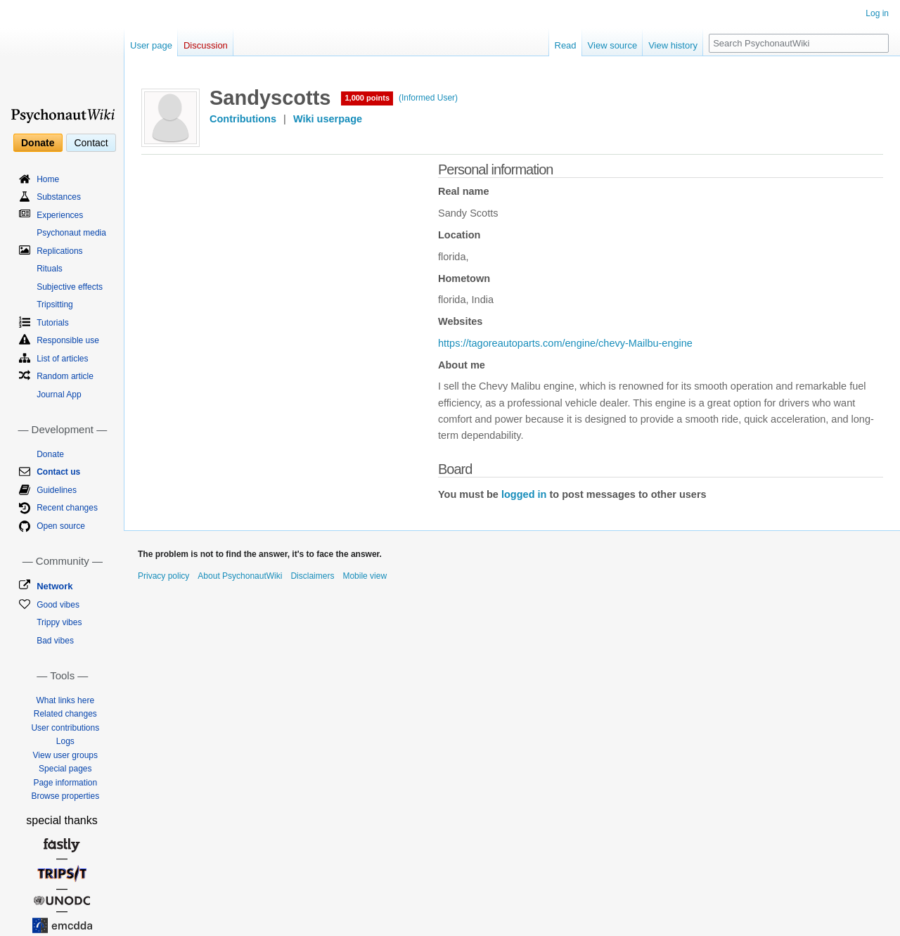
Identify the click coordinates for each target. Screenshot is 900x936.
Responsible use (68, 340)
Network (54, 586)
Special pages (65, 769)
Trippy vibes (59, 622)
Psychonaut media (71, 233)
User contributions (65, 728)
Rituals (50, 269)
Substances (59, 197)
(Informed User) (428, 98)
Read (566, 45)
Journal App (59, 394)
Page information (65, 783)
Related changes (65, 714)
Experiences (60, 215)
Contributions (243, 118)
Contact (91, 142)
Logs (65, 741)
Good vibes (58, 605)
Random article (65, 376)
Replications (59, 251)
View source (613, 45)
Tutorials (53, 323)
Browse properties (65, 796)
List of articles (62, 359)
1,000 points (367, 98)
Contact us (58, 472)
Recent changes (67, 508)
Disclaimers (312, 576)
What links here (65, 700)
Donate (37, 142)
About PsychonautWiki (240, 576)
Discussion (206, 45)
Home (48, 179)
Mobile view (364, 576)
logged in (523, 494)
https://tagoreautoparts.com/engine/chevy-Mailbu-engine (565, 343)
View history (673, 45)
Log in (877, 13)
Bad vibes (55, 641)
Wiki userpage (327, 118)
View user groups (65, 755)
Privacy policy (163, 576)
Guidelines (57, 490)
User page (151, 45)
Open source (61, 526)
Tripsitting (55, 304)
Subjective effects (70, 287)
